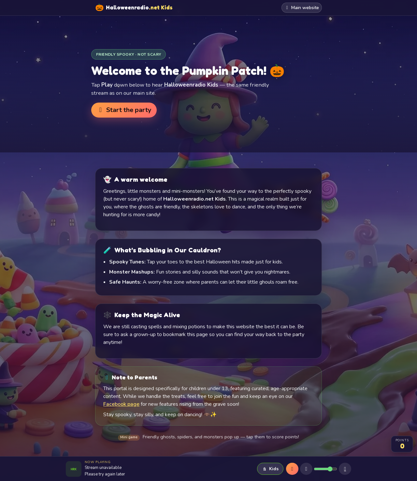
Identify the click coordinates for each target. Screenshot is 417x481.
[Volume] (325, 469)
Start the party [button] (123, 110)
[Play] (292, 469)
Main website (301, 8)
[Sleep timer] (345, 469)
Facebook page (121, 404)
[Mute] (306, 469)
